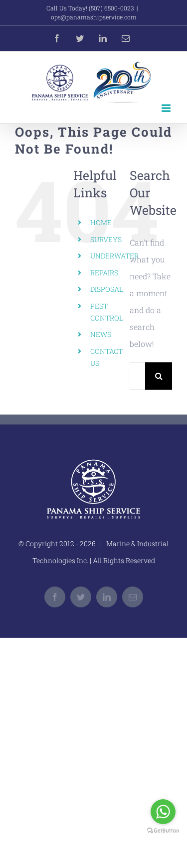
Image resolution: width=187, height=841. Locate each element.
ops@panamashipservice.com (94, 17)
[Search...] (137, 376)
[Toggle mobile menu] (167, 108)
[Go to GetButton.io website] (163, 831)
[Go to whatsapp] (163, 811)
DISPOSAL (106, 289)
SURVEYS (106, 239)
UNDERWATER (114, 255)
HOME (101, 222)
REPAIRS (104, 272)
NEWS (100, 334)
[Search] (159, 376)
